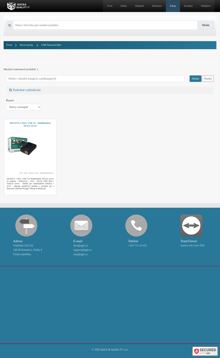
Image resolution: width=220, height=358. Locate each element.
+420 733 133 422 (137, 245)
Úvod (109, 6)
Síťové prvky (26, 45)
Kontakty (188, 6)
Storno (208, 78)
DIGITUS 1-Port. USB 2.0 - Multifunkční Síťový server (30, 124)
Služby (123, 6)
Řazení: (10, 100)
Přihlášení (205, 6)
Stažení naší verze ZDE (192, 245)
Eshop (173, 6)
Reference (157, 6)
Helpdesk (139, 6)
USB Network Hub (51, 45)
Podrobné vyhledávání (25, 90)
